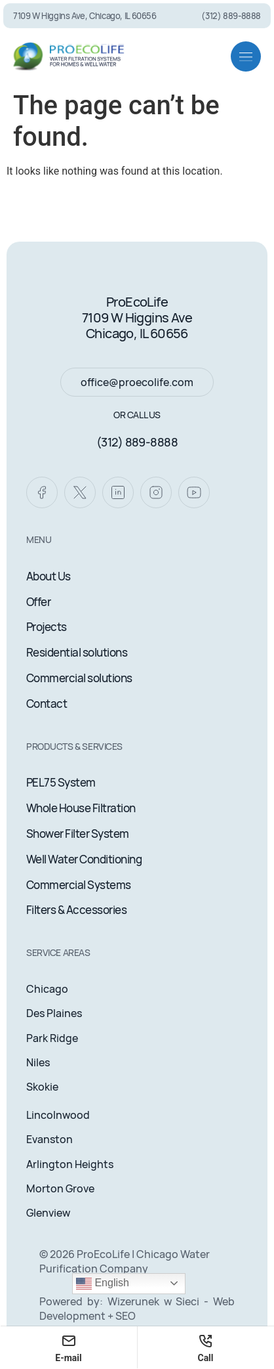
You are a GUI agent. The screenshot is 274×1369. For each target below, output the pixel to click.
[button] (246, 56)
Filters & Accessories (76, 909)
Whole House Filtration (81, 807)
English (102, 1284)
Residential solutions (76, 652)
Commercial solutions (79, 677)
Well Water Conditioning (84, 859)
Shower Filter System (77, 833)
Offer (38, 601)
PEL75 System (61, 782)
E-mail (68, 1347)
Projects (46, 626)
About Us (48, 576)
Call (205, 1347)
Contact (46, 703)
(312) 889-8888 (137, 442)
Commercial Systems (78, 884)
